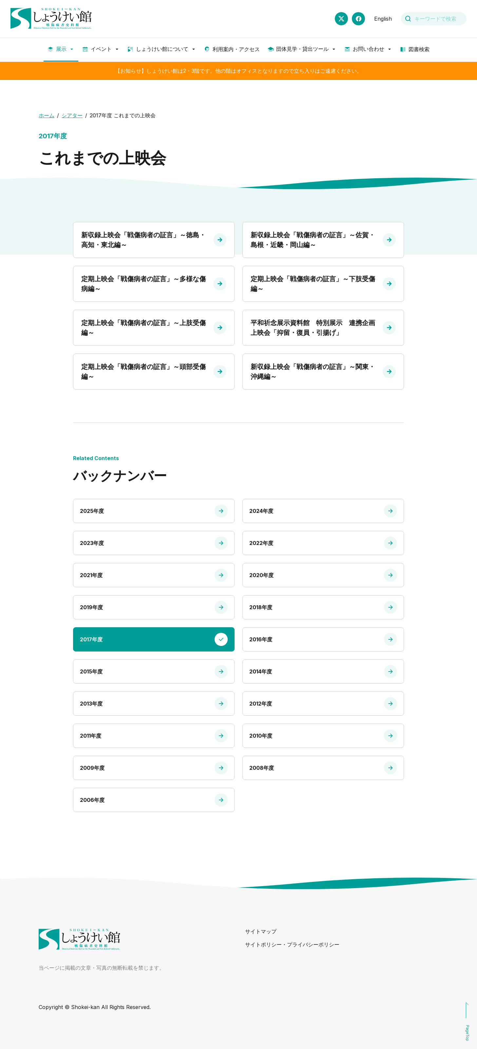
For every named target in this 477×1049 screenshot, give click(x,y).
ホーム (46, 115)
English (383, 18)
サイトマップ (261, 931)
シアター (72, 115)
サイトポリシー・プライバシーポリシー (292, 944)
